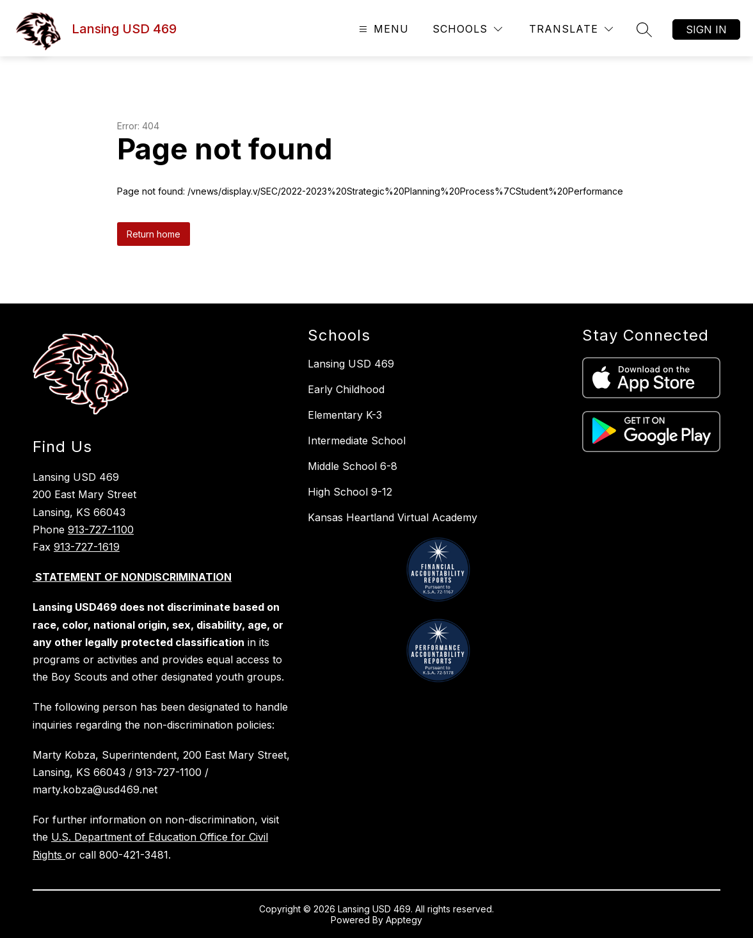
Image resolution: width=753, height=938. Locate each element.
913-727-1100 (101, 529)
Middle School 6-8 (352, 466)
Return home (153, 234)
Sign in (706, 29)
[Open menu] (382, 29)
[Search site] (644, 29)
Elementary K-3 (345, 414)
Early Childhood (346, 389)
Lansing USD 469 (351, 363)
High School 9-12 (350, 491)
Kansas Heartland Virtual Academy (392, 517)
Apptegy (404, 919)
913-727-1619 (87, 546)
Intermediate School (357, 440)
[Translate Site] (571, 29)
